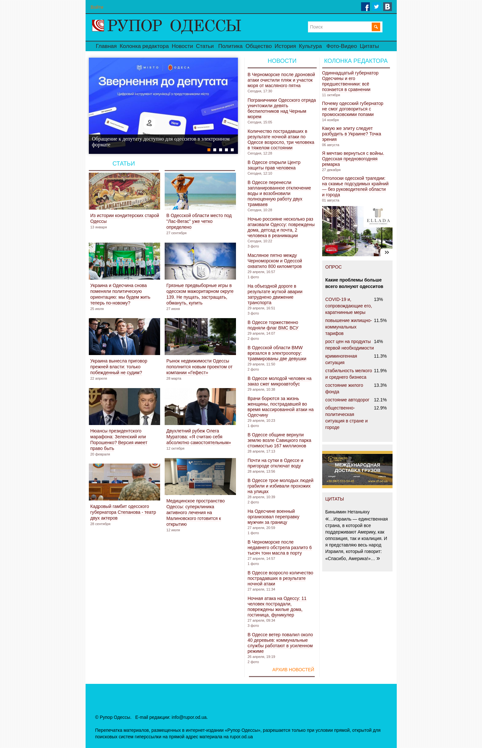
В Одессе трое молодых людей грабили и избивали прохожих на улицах (280, 486)
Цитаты (369, 46)
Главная (106, 46)
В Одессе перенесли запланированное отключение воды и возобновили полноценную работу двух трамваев (279, 193)
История (285, 46)
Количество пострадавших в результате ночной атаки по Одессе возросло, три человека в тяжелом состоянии (281, 139)
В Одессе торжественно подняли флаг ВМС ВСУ (273, 325)
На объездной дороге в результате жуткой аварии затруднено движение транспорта (275, 294)
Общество (259, 46)
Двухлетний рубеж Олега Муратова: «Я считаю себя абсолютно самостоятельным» (198, 436)
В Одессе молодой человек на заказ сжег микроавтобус (280, 381)
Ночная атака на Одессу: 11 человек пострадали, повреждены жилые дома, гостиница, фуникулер (277, 606)
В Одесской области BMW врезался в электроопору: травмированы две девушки (277, 353)
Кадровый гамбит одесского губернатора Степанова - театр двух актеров (123, 512)
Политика (230, 46)
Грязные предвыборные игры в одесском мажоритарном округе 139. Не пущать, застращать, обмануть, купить (199, 294)
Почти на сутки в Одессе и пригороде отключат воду (275, 463)
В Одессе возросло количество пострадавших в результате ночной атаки (280, 578)
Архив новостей (293, 669)
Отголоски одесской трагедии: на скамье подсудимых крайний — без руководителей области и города (355, 186)
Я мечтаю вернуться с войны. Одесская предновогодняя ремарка (353, 159)
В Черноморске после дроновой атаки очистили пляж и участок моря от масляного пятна (281, 80)
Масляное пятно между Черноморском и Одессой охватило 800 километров (275, 261)
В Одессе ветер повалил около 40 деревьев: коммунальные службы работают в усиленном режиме (280, 643)
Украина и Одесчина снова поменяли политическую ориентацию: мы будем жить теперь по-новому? (120, 294)
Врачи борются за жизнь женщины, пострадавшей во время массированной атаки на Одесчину (281, 407)
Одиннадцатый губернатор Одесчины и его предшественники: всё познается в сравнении (350, 81)
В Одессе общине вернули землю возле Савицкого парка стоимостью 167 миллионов (280, 440)
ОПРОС (333, 267)
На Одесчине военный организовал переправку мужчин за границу (274, 517)
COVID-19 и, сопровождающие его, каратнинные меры (348, 306)
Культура (310, 46)
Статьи (205, 46)
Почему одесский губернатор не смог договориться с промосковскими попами (352, 109)
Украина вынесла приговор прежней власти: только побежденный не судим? (118, 366)
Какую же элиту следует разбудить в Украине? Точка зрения (351, 134)
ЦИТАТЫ (334, 498)
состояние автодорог (347, 399)
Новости (182, 46)
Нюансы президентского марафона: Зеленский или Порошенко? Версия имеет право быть (118, 439)
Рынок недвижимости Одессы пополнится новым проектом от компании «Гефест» (199, 366)
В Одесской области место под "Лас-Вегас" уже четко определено (198, 221)
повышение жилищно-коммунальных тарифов (348, 327)
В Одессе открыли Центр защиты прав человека (274, 165)
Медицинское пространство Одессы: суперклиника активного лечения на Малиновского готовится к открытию (195, 512)
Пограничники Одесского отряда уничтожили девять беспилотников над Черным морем (282, 108)
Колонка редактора (144, 46)
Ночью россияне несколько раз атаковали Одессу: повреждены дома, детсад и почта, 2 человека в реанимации (281, 227)
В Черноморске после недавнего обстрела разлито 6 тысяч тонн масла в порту (280, 547)
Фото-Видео (341, 46)
